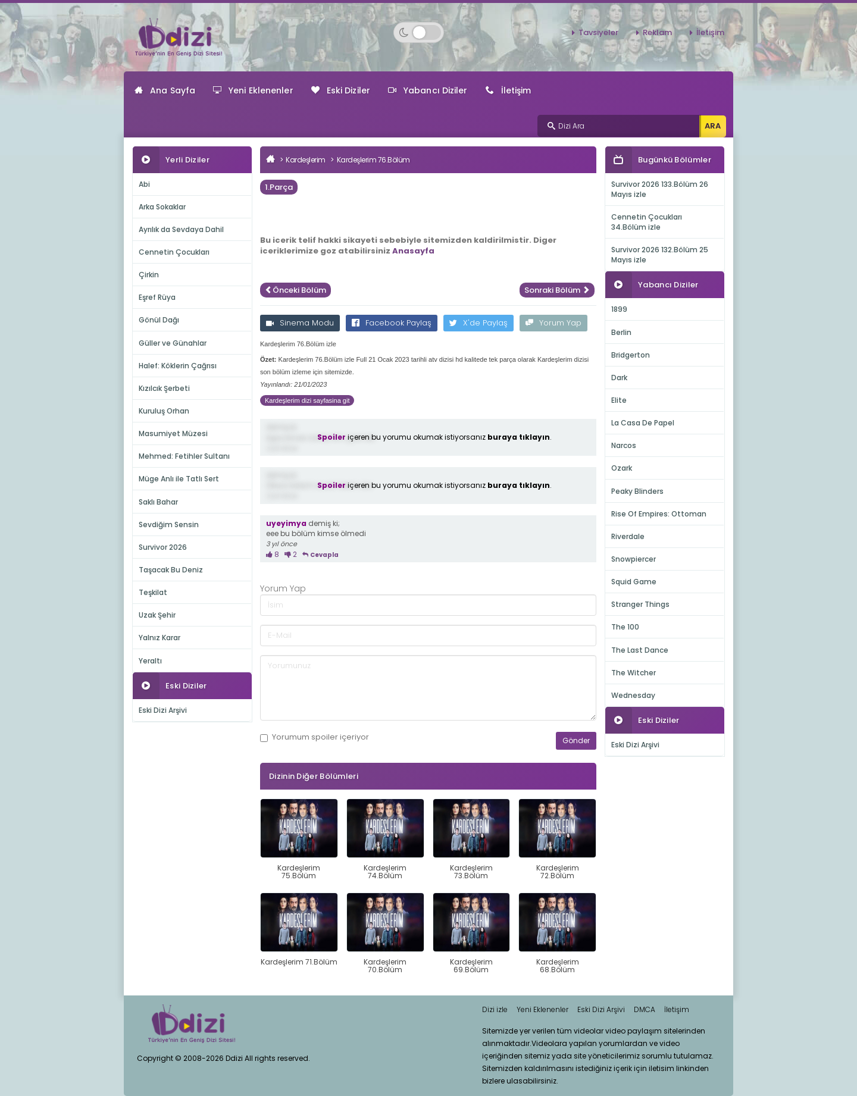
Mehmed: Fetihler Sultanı (184, 456)
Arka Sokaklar (162, 207)
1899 (619, 309)
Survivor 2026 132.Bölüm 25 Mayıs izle (659, 255)
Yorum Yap (553, 322)
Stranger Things (640, 604)
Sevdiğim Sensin (169, 524)
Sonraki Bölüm (557, 290)
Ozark (621, 468)
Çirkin (149, 275)
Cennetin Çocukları (174, 252)
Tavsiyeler (598, 32)
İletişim (710, 32)
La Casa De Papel (642, 423)
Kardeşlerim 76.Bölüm (373, 160)
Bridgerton (630, 355)
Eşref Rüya (157, 297)
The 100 (625, 627)
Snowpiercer (633, 559)
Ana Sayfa (165, 90)
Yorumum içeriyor (314, 737)
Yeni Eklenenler (253, 90)
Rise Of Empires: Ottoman (658, 514)
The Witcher (633, 673)
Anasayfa (413, 250)
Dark (619, 377)
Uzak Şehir (157, 615)
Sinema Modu (300, 322)
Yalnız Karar (159, 637)
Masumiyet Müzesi (173, 433)
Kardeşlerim (306, 160)
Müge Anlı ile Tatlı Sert (179, 479)
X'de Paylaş (478, 322)
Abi (144, 184)
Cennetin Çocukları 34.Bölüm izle (646, 222)
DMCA (644, 1009)
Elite (619, 400)
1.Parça (279, 187)
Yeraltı (150, 661)
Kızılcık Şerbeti (164, 388)
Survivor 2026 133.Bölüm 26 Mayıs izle (659, 189)
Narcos (623, 445)
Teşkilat (153, 592)
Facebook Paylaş (391, 322)
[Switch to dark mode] (418, 32)
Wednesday (633, 695)
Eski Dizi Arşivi (163, 710)
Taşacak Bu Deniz (171, 570)
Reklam (657, 32)
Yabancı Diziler (428, 90)
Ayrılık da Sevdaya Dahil (181, 229)
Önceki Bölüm (295, 290)
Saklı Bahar (158, 502)
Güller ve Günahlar (173, 343)
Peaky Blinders (637, 491)
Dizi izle (495, 1009)
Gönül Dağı (159, 320)
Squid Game (633, 582)
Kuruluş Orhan (164, 411)
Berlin (621, 332)
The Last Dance (639, 650)
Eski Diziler (340, 90)
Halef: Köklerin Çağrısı (178, 366)
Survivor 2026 (163, 547)
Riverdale (628, 536)
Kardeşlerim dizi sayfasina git (307, 400)
